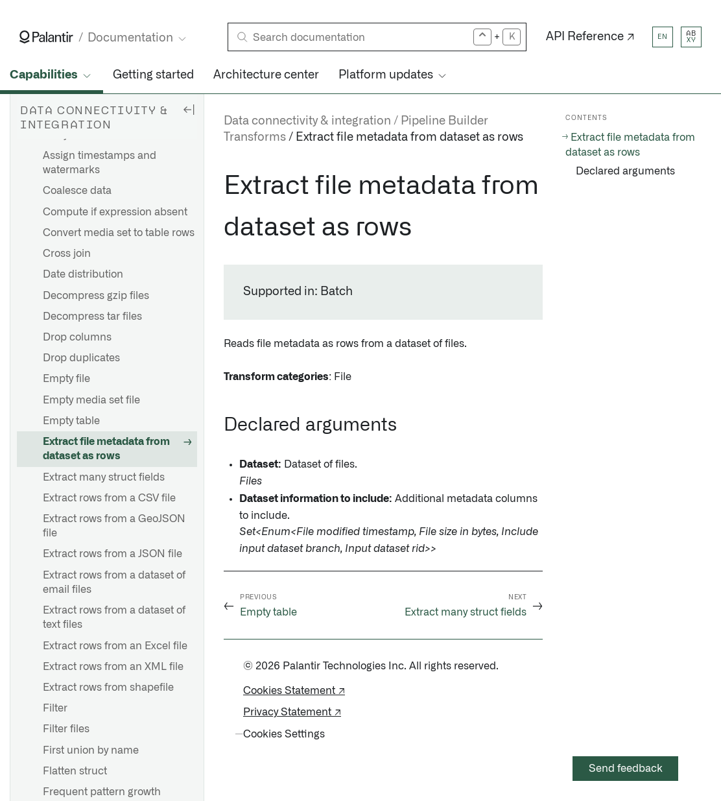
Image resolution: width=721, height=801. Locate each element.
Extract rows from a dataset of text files (114, 617)
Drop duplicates (81, 358)
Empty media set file (91, 400)
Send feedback (626, 768)
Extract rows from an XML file (113, 667)
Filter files (66, 729)
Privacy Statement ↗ (292, 712)
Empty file (66, 379)
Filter (55, 708)
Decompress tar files (92, 316)
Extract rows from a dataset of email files (114, 582)
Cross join (67, 253)
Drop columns (77, 337)
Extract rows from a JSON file (112, 554)
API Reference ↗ (590, 37)
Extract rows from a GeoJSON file (114, 526)
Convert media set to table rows (119, 233)
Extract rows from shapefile (108, 687)
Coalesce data (77, 190)
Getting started (153, 75)
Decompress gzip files (96, 296)
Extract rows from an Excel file (115, 646)
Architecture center (266, 75)
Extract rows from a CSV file (109, 498)
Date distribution (83, 274)
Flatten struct (75, 771)
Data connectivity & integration (307, 121)
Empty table (71, 421)
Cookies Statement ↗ (294, 691)
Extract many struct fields (104, 477)
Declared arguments (625, 171)
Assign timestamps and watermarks (99, 162)
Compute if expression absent (115, 212)
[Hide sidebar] (188, 109)
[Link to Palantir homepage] (46, 36)
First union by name (91, 750)
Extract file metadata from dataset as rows (106, 448)
